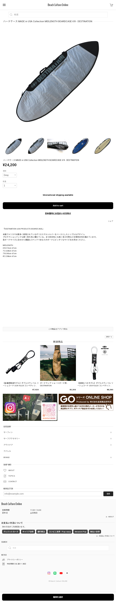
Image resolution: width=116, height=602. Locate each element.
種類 (4, 171)
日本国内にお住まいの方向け (58, 213)
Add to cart (58, 205)
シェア (110, 221)
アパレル (7, 451)
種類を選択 (58, 597)
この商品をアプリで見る (57, 329)
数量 (4, 181)
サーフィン (8, 432)
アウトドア (8, 445)
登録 (108, 494)
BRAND (7, 457)
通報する (109, 337)
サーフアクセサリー (12, 439)
